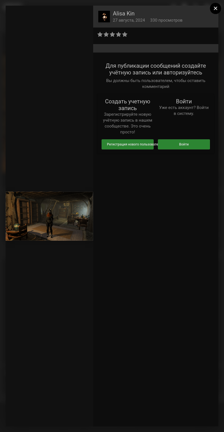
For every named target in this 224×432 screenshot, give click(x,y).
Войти (184, 144)
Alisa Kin (124, 13)
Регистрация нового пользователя (130, 144)
